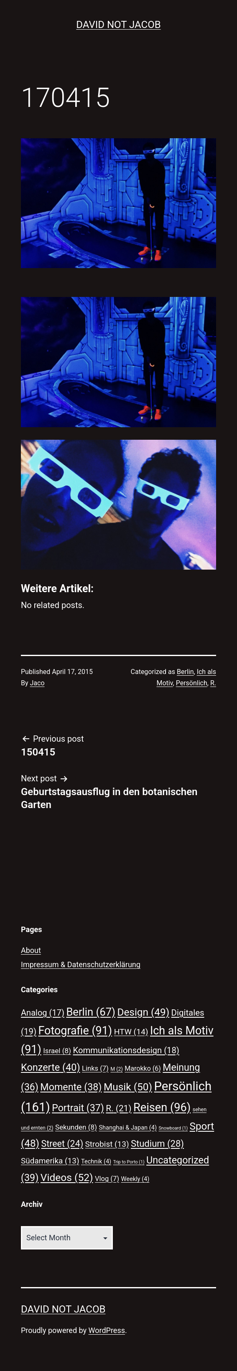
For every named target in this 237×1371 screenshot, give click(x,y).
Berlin (185, 672)
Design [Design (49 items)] (143, 1012)
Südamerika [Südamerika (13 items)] (50, 1161)
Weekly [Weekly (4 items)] (135, 1179)
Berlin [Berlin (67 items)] (90, 1012)
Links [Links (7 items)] (95, 1068)
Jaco (37, 683)
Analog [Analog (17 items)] (42, 1013)
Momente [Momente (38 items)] (71, 1087)
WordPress (107, 1330)
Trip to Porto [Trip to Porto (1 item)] (129, 1162)
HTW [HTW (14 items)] (131, 1031)
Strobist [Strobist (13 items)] (107, 1144)
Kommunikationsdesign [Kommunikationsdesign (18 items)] (126, 1050)
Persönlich (191, 683)
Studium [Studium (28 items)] (157, 1143)
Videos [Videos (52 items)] (67, 1177)
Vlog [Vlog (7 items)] (107, 1179)
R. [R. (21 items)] (118, 1108)
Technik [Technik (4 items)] (96, 1161)
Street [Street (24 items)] (62, 1143)
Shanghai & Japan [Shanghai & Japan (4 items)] (128, 1127)
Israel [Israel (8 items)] (57, 1051)
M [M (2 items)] (116, 1069)
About (31, 950)
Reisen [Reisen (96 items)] (162, 1107)
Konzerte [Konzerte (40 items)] (50, 1067)
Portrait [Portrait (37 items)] (78, 1108)
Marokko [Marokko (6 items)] (143, 1068)
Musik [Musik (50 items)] (128, 1087)
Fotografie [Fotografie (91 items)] (75, 1030)
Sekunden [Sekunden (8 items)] (76, 1127)
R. (213, 683)
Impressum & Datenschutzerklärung (80, 964)
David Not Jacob (118, 24)
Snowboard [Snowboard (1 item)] (173, 1128)
